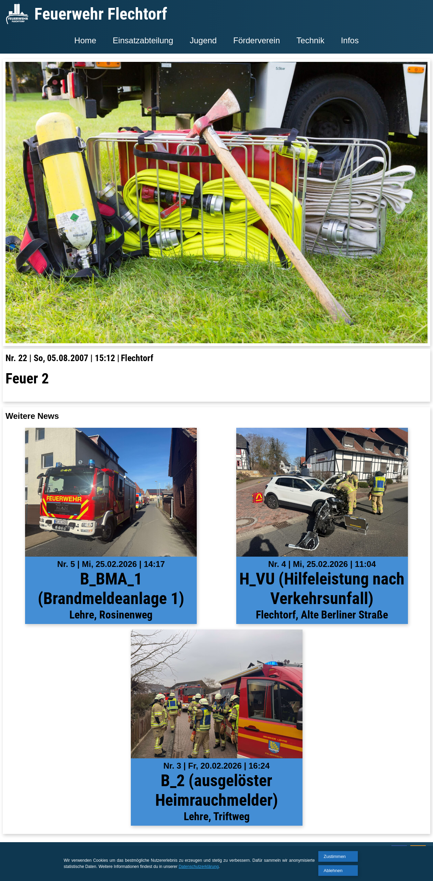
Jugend (203, 40)
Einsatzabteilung (143, 40)
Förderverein (256, 40)
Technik (310, 40)
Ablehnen (333, 870)
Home (85, 40)
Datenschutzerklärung (199, 866)
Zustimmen (335, 856)
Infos (350, 40)
